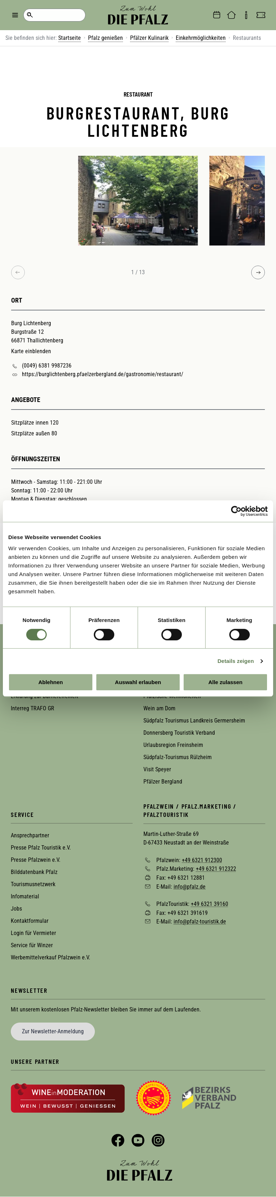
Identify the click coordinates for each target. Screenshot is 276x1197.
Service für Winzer (32, 945)
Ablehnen (50, 682)
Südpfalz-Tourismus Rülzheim (177, 757)
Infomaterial (25, 896)
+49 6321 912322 (216, 868)
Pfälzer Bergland (162, 781)
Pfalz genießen (105, 37)
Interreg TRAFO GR (32, 708)
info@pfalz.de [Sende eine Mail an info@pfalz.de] (190, 886)
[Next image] (258, 272)
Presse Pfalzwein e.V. (35, 859)
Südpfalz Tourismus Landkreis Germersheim (194, 720)
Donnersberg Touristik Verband (179, 732)
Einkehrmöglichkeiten (201, 37)
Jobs (16, 908)
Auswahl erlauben (138, 682)
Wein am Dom (159, 708)
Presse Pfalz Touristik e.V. (41, 847)
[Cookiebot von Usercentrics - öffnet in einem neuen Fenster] (236, 511)
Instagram (158, 1140)
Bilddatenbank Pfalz (34, 872)
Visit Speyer (157, 769)
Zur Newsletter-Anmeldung (53, 1031)
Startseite (69, 37)
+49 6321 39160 (209, 904)
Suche (29, 15)
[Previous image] (18, 272)
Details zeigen (235, 661)
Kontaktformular (30, 920)
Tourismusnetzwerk (33, 884)
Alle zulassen (225, 682)
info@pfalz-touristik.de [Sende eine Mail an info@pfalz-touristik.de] (200, 921)
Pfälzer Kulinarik (149, 37)
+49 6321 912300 (202, 859)
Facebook (117, 1140)
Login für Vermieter (33, 933)
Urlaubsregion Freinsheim (173, 745)
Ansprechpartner (30, 835)
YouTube (138, 1140)
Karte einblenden (31, 351)
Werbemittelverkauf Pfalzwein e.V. (50, 957)
